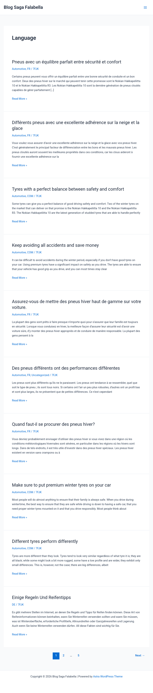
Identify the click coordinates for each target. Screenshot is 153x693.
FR (28, 69)
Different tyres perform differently (45, 541)
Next (140, 655)
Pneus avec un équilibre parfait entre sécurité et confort (66, 62)
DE (13, 604)
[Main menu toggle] (145, 7)
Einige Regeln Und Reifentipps (41, 597)
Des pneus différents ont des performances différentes (66, 368)
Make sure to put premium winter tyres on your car (61, 485)
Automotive (19, 69)
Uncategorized (40, 375)
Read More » (19, 98)
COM (30, 196)
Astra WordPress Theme (108, 676)
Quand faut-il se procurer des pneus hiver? (53, 424)
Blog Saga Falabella (23, 7)
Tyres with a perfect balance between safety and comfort (68, 189)
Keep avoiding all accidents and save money (55, 245)
